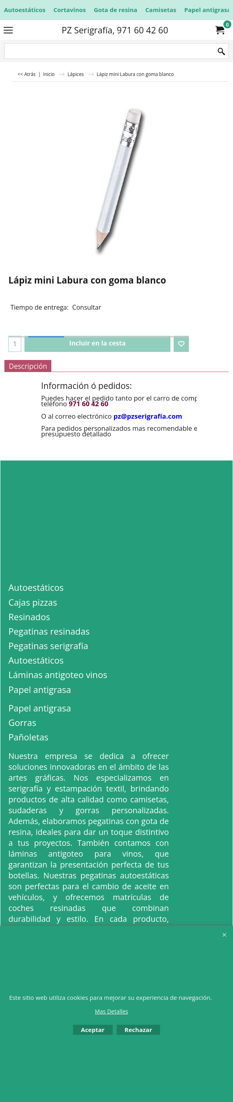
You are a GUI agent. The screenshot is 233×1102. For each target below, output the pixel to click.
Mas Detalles (111, 1011)
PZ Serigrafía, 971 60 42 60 (115, 30)
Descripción (28, 366)
